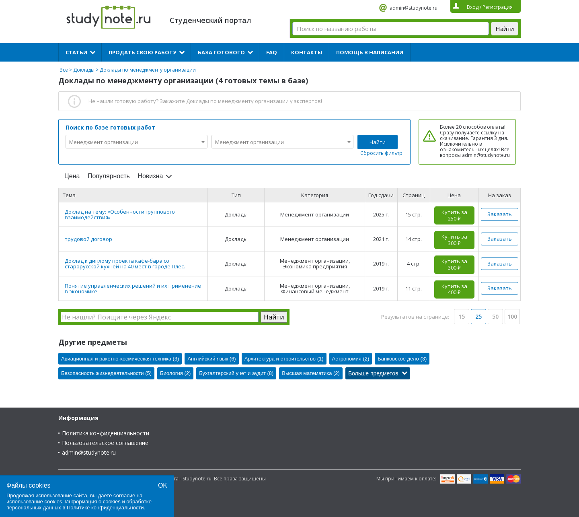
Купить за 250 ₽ (454, 215)
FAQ (271, 52)
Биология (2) (175, 373)
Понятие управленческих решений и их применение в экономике (133, 288)
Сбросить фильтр (381, 153)
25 (478, 316)
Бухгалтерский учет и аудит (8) (236, 373)
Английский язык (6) (211, 359)
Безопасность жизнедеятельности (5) (106, 373)
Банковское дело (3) (402, 359)
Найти (378, 142)
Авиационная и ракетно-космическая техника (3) (120, 359)
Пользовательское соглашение (105, 443)
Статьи (76, 52)
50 (495, 316)
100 (512, 316)
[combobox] (136, 141)
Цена (72, 176)
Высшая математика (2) (311, 373)
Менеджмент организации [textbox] (103, 142)
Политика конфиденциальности (105, 433)
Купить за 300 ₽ (454, 240)
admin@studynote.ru (413, 7)
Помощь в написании (369, 52)
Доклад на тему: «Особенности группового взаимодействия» (120, 214)
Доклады (83, 69)
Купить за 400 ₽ (454, 289)
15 (461, 316)
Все (64, 69)
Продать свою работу (143, 52)
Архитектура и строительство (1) (284, 359)
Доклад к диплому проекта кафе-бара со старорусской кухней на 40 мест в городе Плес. (125, 263)
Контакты (306, 52)
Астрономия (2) (351, 359)
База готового (221, 52)
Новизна (150, 176)
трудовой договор (88, 239)
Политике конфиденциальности (105, 508)
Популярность (109, 176)
